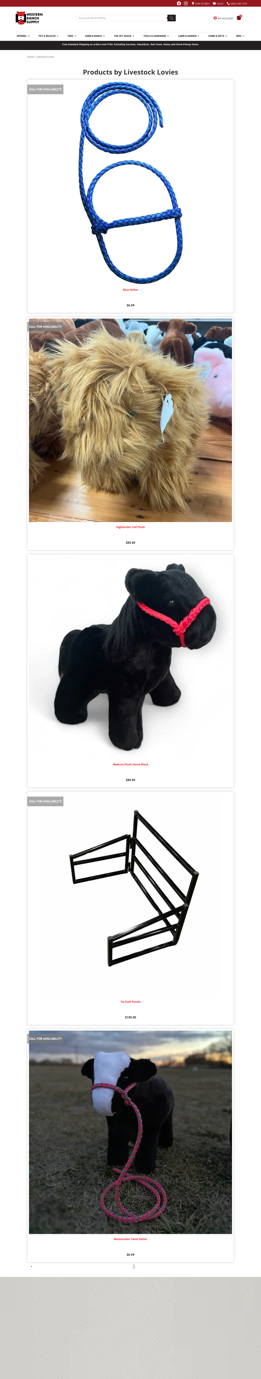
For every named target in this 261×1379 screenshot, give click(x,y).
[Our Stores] (193, 3)
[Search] (171, 18)
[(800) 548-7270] (228, 3)
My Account (225, 18)
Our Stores (202, 3)
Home (30, 56)
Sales (220, 3)
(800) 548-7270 (239, 3)
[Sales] (214, 3)
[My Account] (215, 18)
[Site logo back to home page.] (29, 18)
